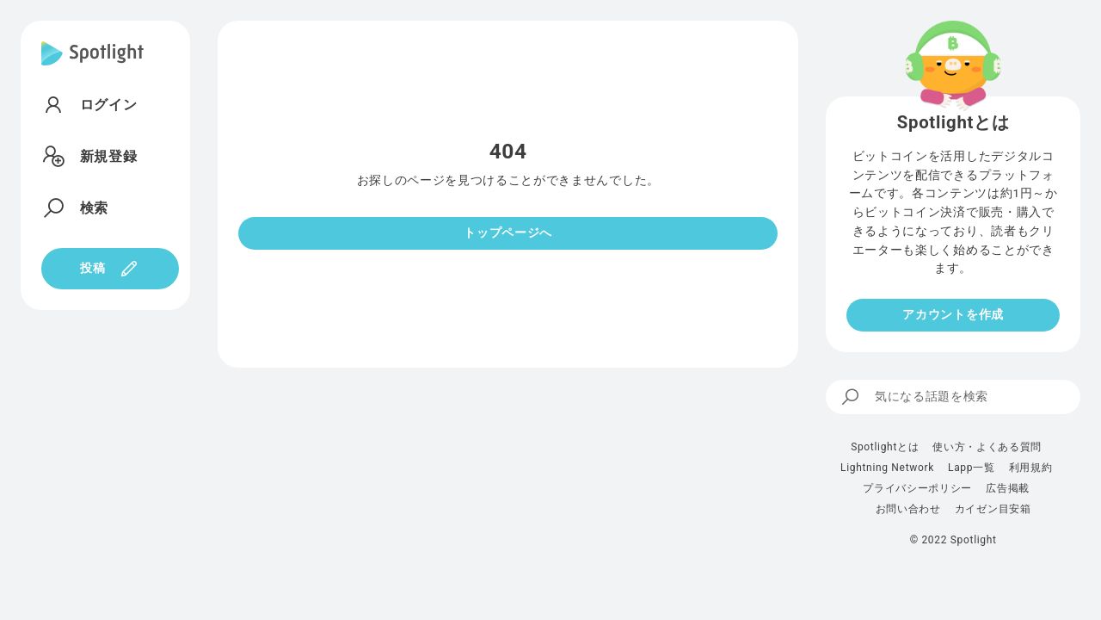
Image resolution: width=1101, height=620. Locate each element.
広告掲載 (1008, 488)
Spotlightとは (885, 447)
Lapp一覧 (971, 467)
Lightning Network (887, 467)
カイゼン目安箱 (993, 509)
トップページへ (508, 232)
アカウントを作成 (952, 314)
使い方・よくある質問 (987, 447)
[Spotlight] (92, 67)
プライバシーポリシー (917, 488)
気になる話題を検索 (914, 397)
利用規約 (1031, 467)
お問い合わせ (908, 509)
